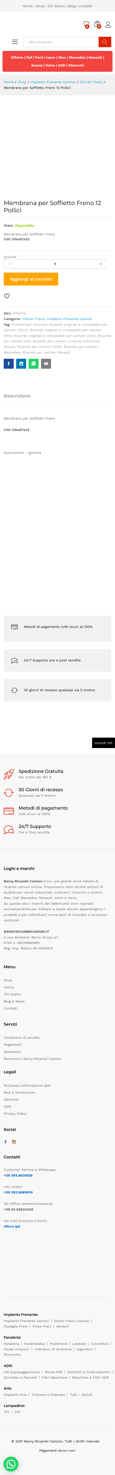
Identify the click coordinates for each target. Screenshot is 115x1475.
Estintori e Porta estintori (89, 1372)
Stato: (9, 225)
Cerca (105, 42)
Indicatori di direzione (53, 1349)
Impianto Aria (15, 1395)
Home (28, 6)
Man (62, 57)
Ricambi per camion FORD (39, 347)
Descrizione (17, 396)
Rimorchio (12, 1355)
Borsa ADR (53, 1372)
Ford (39, 57)
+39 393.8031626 (18, 1175)
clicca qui (12, 1226)
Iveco (51, 57)
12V (6, 1412)
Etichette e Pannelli (20, 1377)
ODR (7, 1107)
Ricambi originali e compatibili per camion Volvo (55, 336)
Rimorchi (76, 65)
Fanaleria (11, 1344)
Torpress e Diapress (48, 1395)
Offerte (17, 57)
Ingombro (84, 1349)
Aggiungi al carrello (31, 279)
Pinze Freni (42, 1326)
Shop (40, 6)
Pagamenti (12, 1044)
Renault (95, 57)
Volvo (50, 65)
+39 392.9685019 (18, 1192)
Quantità (10, 256)
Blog (71, 6)
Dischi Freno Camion (71, 1321)
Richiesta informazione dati (27, 1085)
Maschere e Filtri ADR (90, 1377)
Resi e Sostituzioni (19, 1092)
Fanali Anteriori (17, 1349)
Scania (37, 65)
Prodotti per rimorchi (29, 324)
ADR (61, 65)
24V (17, 1412)
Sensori (62, 1326)
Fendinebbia (34, 1344)
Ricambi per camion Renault (46, 352)
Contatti (85, 6)
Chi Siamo (56, 6)
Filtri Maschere (54, 1377)
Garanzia (11, 1099)
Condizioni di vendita (21, 1038)
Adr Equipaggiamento (22, 1372)
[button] (10, 1464)
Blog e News (14, 1001)
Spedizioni (12, 1052)
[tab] (20, 398)
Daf (29, 57)
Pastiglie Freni (16, 1326)
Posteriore (58, 1344)
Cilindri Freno (33, 319)
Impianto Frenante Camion (69, 319)
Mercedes (77, 57)
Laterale (79, 1344)
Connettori (100, 1344)
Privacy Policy (15, 1113)
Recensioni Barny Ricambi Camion (32, 1059)
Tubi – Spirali (81, 1395)
